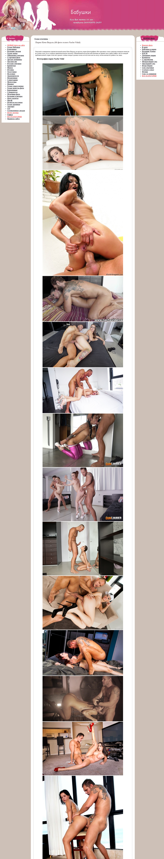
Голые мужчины (41, 39)
